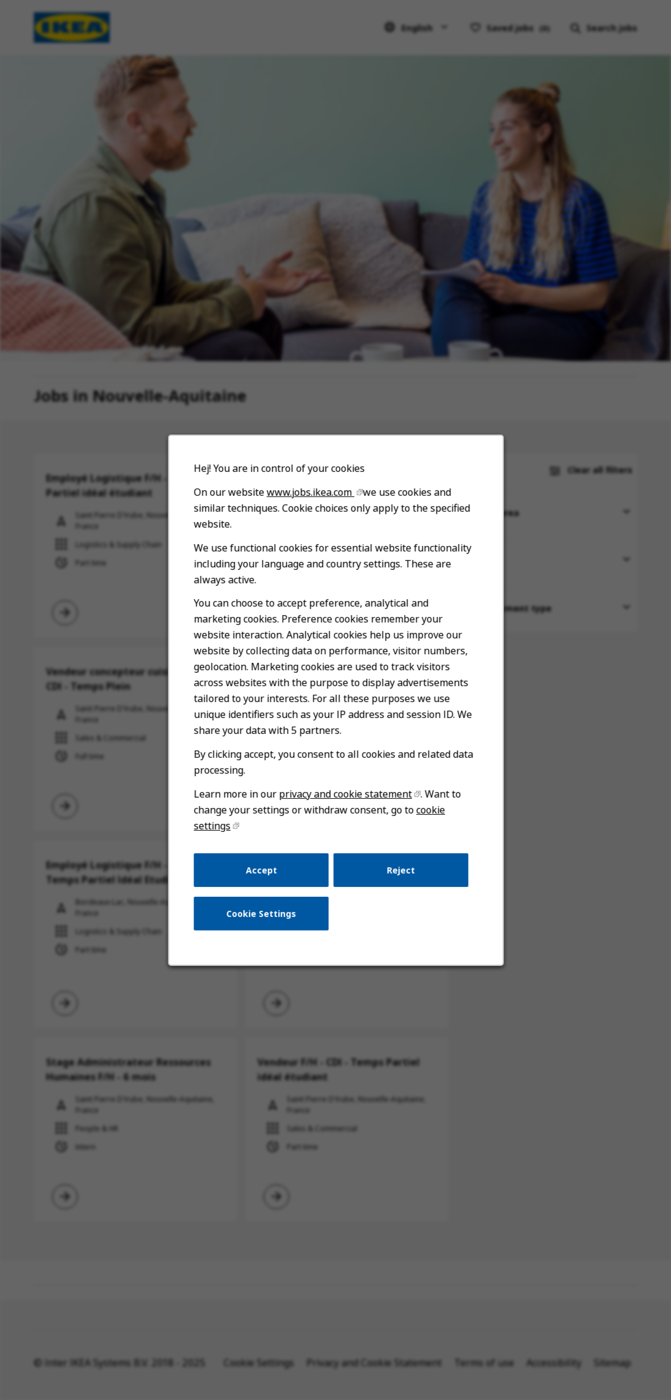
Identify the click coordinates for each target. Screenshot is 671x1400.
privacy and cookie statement (345, 800)
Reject (400, 875)
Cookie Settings (261, 918)
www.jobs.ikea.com (310, 502)
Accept (261, 875)
